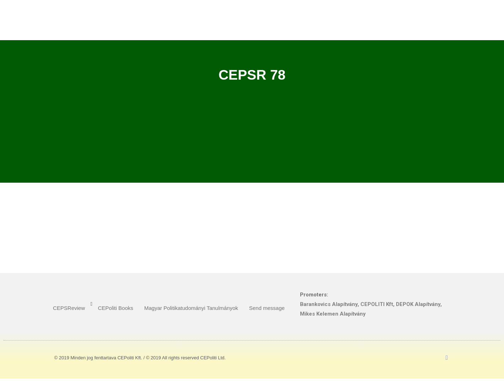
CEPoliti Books (115, 308)
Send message (267, 308)
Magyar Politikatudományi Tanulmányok (191, 308)
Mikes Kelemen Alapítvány (333, 314)
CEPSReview (69, 308)
